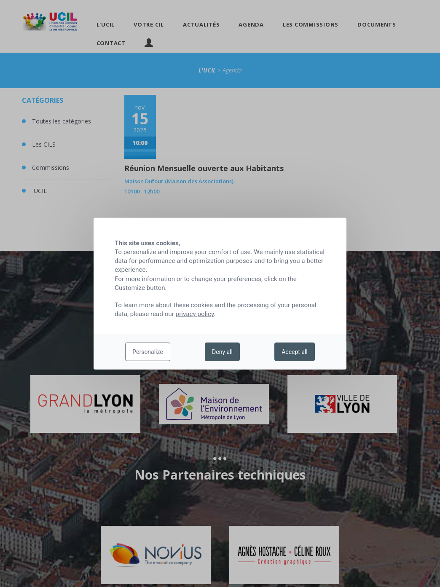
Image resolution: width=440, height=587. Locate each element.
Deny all (222, 351)
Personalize (147, 351)
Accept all (295, 351)
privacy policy (195, 314)
